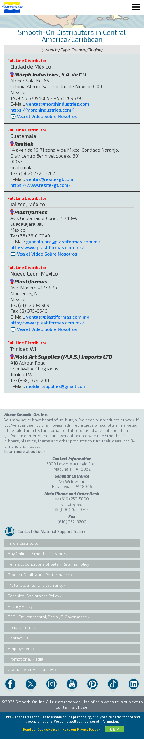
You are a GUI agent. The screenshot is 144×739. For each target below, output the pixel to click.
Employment (20, 648)
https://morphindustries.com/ (42, 109)
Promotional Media (25, 658)
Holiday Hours (21, 627)
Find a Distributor (24, 542)
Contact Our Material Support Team (50, 531)
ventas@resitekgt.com (49, 179)
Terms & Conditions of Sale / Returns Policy (48, 564)
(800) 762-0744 (74, 509)
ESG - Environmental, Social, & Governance (47, 616)
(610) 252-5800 (74, 498)
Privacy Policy (20, 606)
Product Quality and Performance (39, 574)
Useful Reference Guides (31, 669)
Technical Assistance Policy (33, 595)
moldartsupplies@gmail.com (56, 386)
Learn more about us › (24, 451)
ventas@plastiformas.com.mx (57, 316)
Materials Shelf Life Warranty (35, 585)
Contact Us (18, 637)
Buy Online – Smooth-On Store (36, 553)
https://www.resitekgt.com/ (40, 185)
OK (112, 729)
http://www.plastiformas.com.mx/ (47, 247)
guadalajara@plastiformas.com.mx (63, 241)
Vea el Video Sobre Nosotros (47, 116)
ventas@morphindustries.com (57, 104)
